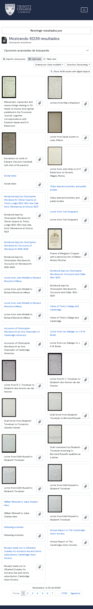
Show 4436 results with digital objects (70, 71)
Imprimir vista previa (14, 59)
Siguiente (75, 593)
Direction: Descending (77, 64)
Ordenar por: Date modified (48, 64)
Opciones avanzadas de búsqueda (26, 50)
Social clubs (10, 175)
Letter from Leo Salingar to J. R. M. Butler (67, 333)
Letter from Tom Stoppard (64, 211)
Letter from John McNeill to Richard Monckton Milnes (22, 279)
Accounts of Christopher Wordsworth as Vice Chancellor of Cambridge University (22, 332)
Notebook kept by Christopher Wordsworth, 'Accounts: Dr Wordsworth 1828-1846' (20, 246)
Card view (35, 59)
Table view (49, 59)
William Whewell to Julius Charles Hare (21, 503)
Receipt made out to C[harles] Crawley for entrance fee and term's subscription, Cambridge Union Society (22, 553)
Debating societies (14, 527)
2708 (64, 593)
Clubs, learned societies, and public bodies (68, 188)
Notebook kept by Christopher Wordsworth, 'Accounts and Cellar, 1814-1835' (68, 274)
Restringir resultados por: (46, 30)
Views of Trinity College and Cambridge (64, 308)
